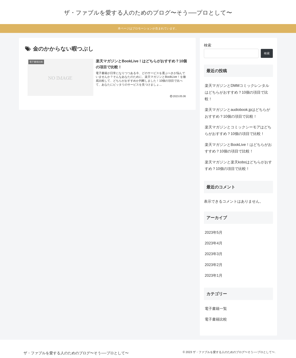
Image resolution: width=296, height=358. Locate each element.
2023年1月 (213, 275)
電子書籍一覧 (216, 309)
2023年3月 (213, 254)
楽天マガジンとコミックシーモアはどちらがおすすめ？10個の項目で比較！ (238, 130)
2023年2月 (213, 265)
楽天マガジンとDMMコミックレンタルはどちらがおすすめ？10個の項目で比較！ (237, 92)
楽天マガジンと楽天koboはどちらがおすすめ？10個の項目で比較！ (238, 165)
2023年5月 (213, 232)
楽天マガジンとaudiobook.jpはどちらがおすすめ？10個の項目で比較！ (237, 113)
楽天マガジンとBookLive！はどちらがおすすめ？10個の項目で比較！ (238, 148)
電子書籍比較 (216, 319)
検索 (207, 45)
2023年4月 (213, 243)
